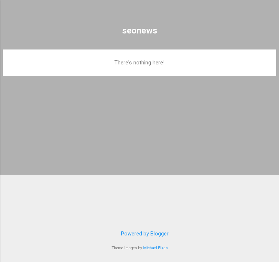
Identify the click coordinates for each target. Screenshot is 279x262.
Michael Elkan (155, 248)
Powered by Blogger (140, 233)
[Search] (268, 15)
